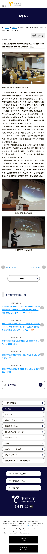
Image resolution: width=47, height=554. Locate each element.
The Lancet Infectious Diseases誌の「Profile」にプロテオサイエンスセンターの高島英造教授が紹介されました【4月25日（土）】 (21, 326)
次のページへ (35, 267)
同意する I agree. (23, 540)
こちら (27, 525)
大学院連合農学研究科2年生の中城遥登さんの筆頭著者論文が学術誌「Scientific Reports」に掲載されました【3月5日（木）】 (21, 309)
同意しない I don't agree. (23, 549)
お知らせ (14, 28)
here (8, 533)
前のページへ (11, 267)
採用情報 (16, 488)
